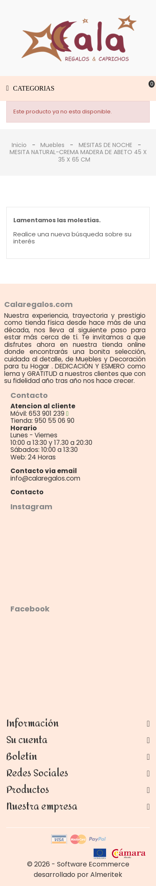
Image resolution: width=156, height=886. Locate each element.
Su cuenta (26, 740)
